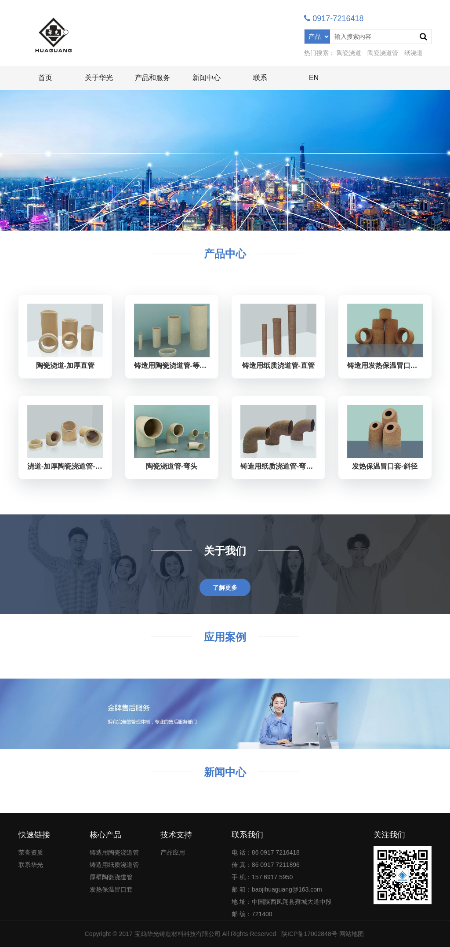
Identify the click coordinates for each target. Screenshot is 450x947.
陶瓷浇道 (349, 52)
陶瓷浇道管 (382, 52)
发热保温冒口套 (111, 889)
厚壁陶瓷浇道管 (111, 877)
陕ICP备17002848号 (309, 933)
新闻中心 (206, 77)
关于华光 (99, 77)
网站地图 (351, 933)
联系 (260, 77)
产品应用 (172, 852)
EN (314, 77)
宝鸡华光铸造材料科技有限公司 (177, 933)
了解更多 (225, 587)
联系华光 (30, 864)
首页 (45, 77)
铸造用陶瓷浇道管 (114, 852)
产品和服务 (152, 77)
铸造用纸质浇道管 (114, 864)
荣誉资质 (30, 852)
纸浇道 (413, 52)
